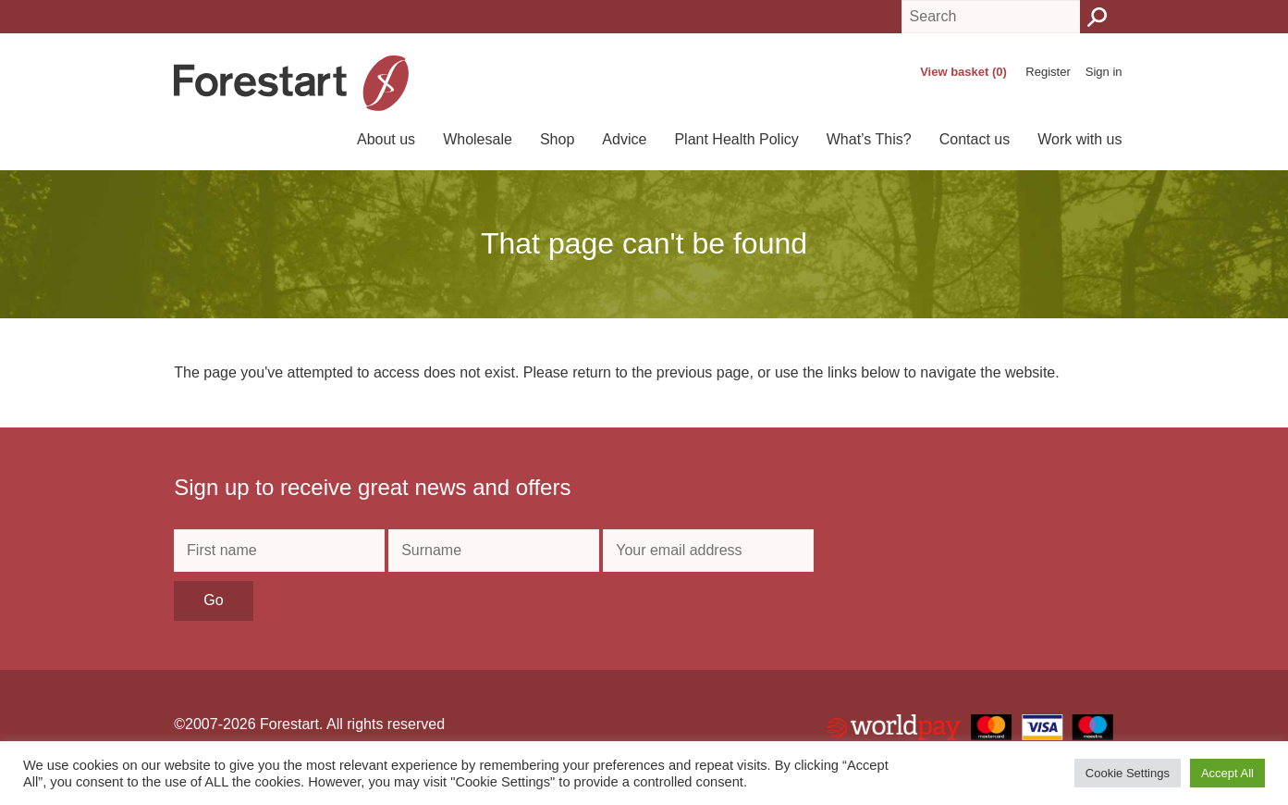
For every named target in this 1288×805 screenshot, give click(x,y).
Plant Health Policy (736, 139)
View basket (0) (963, 72)
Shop (557, 139)
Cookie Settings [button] (1128, 773)
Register (1047, 72)
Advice (624, 139)
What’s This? (869, 139)
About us (386, 139)
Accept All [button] (1227, 773)
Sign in (1104, 72)
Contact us (974, 139)
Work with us (1079, 139)
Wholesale (477, 139)
